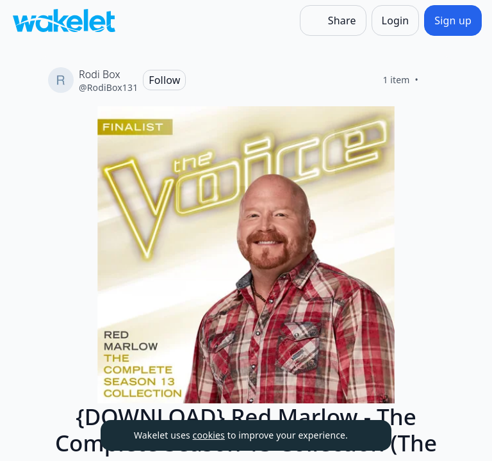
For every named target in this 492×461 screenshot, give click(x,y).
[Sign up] (453, 20)
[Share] (333, 20)
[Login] (396, 20)
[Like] (433, 80)
